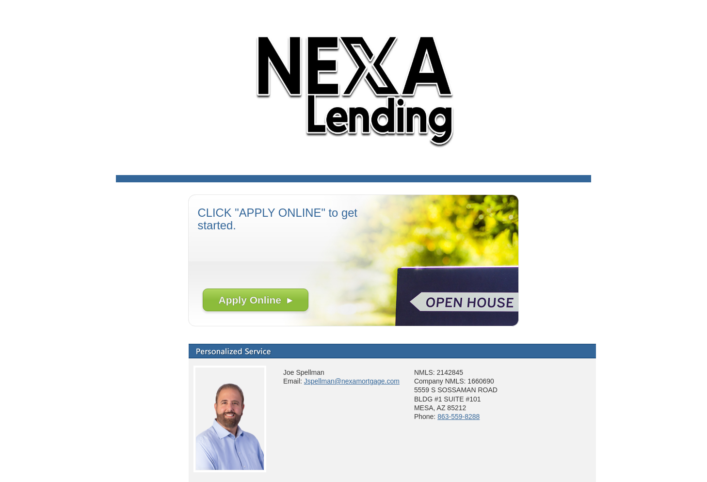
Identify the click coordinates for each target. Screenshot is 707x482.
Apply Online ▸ (255, 299)
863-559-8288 (458, 416)
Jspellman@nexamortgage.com (352, 381)
